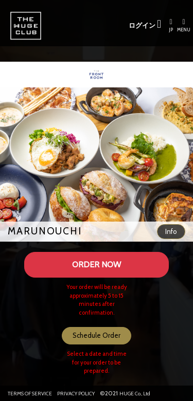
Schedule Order (96, 335)
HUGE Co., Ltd (134, 393)
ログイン (145, 24)
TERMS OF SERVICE (30, 393)
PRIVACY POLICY (76, 393)
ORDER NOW (96, 264)
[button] (171, 231)
